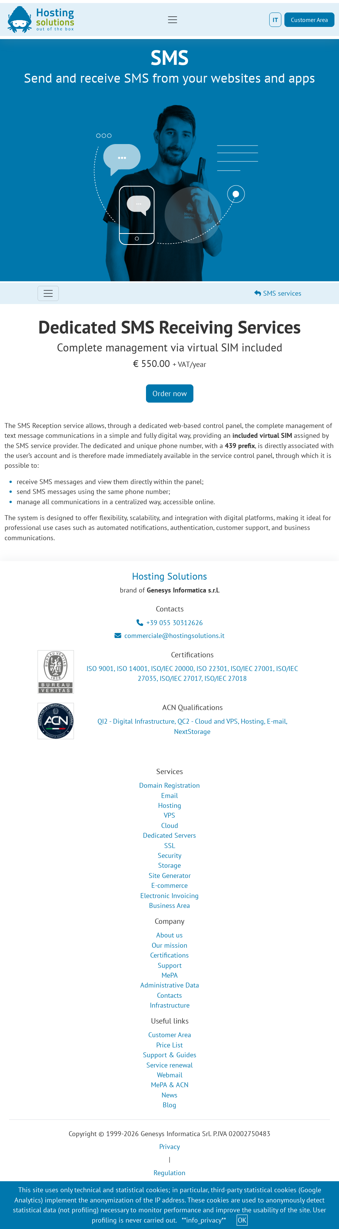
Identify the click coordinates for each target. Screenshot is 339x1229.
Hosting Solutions (169, 575)
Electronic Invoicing (169, 895)
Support (170, 965)
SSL (169, 845)
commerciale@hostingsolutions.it (169, 635)
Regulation (169, 1172)
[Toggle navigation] (172, 20)
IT (275, 20)
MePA (170, 975)
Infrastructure (170, 1005)
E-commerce (169, 885)
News (169, 1095)
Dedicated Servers (169, 835)
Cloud (169, 825)
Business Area (169, 905)
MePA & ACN (169, 1084)
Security (169, 855)
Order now (169, 393)
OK (242, 1220)
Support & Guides (169, 1054)
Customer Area (309, 20)
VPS (169, 815)
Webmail (169, 1075)
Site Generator (170, 875)
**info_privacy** (204, 1220)
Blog (169, 1104)
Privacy (169, 1146)
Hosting (169, 805)
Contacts (169, 995)
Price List (169, 1045)
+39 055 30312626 (170, 622)
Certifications (169, 955)
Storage (169, 865)
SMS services (277, 293)
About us (169, 935)
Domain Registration (169, 785)
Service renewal (169, 1065)
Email (169, 795)
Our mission (169, 945)
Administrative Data (169, 985)
